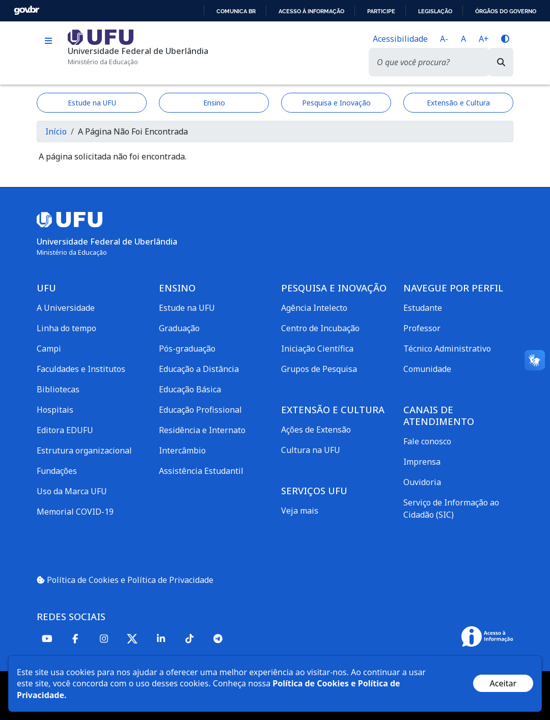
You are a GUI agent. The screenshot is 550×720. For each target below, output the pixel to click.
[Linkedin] (161, 638)
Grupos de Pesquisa (319, 369)
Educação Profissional (200, 409)
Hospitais (55, 409)
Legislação (435, 11)
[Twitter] (132, 638)
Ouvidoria (422, 482)
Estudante (422, 307)
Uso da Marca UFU (72, 491)
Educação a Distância (199, 369)
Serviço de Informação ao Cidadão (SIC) (451, 508)
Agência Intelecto (314, 307)
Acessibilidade (400, 38)
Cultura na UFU (310, 450)
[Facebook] (75, 638)
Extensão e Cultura (458, 103)
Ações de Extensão (316, 429)
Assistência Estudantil (201, 470)
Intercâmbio (182, 450)
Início (56, 131)
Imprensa (422, 461)
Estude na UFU (92, 103)
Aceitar (503, 683)
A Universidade (66, 307)
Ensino (214, 103)
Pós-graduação (187, 348)
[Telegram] (218, 638)
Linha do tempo (66, 328)
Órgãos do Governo (505, 11)
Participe (381, 11)
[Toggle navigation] (48, 41)
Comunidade (427, 369)
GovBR (26, 10)
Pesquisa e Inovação (336, 103)
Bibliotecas (58, 389)
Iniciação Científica (317, 348)
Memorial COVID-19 (75, 511)
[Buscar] (501, 62)
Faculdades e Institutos (81, 369)
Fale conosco (427, 441)
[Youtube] (47, 638)
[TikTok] (189, 638)
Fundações (57, 470)
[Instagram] (104, 638)
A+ (484, 38)
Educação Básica (190, 389)
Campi (49, 348)
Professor (422, 328)
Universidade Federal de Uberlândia (138, 51)
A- (444, 38)
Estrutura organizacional (84, 450)
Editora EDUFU (65, 430)
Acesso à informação (311, 11)
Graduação (179, 328)
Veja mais (299, 510)
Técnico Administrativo (447, 348)
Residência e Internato (202, 430)
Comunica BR (236, 11)
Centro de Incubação (320, 328)
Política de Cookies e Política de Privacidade (125, 579)
